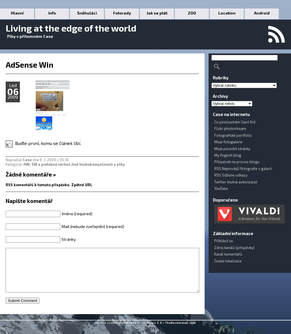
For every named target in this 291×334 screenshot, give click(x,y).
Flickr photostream (230, 128)
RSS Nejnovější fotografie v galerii (243, 168)
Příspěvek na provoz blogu (236, 161)
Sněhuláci (87, 13)
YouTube (221, 188)
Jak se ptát (157, 13)
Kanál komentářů (228, 254)
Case (27, 159)
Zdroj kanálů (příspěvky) (234, 247)
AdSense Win (29, 64)
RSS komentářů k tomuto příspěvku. (38, 184)
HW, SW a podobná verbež (47, 164)
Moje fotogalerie (228, 142)
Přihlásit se (223, 240)
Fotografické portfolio (233, 135)
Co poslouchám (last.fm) (234, 122)
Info (52, 13)
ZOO (192, 13)
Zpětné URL (81, 184)
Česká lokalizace (228, 261)
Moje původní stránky (232, 148)
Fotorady (122, 13)
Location (227, 13)
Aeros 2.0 (154, 331)
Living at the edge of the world (71, 27)
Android (262, 13)
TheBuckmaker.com (180, 331)
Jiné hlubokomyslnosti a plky (98, 164)
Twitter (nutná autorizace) (235, 182)
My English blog (227, 155)
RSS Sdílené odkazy (231, 175)
